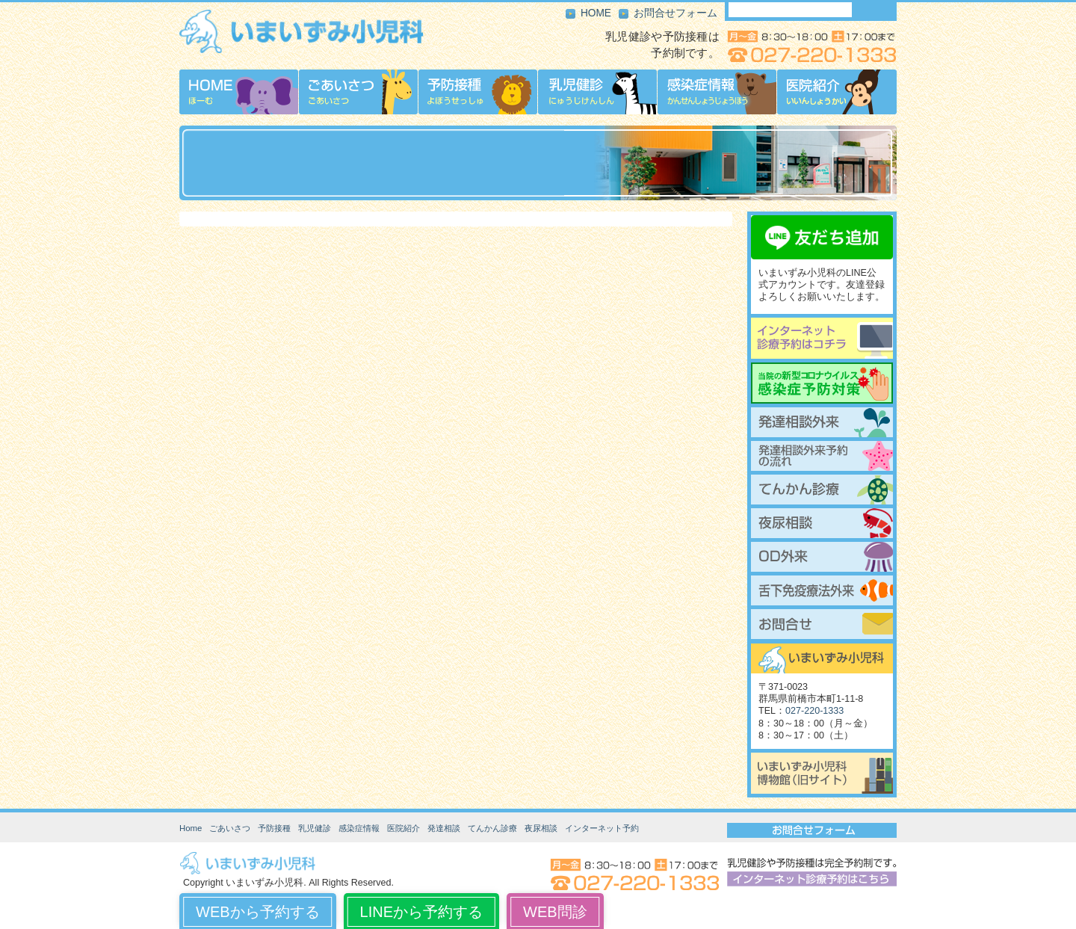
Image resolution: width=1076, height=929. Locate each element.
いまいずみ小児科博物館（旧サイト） (822, 773)
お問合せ (822, 624)
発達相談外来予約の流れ (822, 456)
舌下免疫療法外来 (822, 590)
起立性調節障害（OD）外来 (822, 557)
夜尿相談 (822, 523)
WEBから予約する (258, 912)
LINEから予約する (421, 912)
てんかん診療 (822, 489)
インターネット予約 (602, 828)
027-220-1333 (814, 711)
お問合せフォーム (675, 13)
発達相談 (443, 828)
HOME (596, 13)
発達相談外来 (822, 422)
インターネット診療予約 (822, 338)
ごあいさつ (229, 828)
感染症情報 (359, 828)
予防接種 (274, 828)
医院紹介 (403, 828)
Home (190, 828)
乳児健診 (314, 828)
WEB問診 (555, 912)
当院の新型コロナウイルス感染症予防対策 (822, 383)
